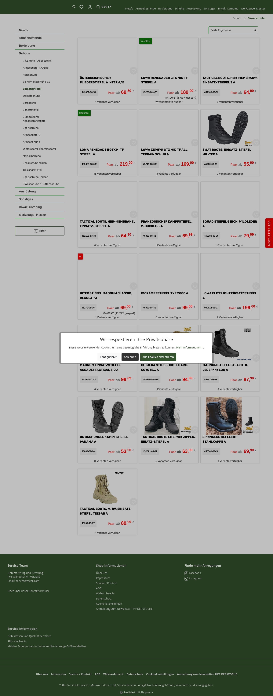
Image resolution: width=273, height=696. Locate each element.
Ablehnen (130, 357)
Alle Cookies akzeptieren (158, 357)
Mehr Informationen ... (190, 347)
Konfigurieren (109, 357)
